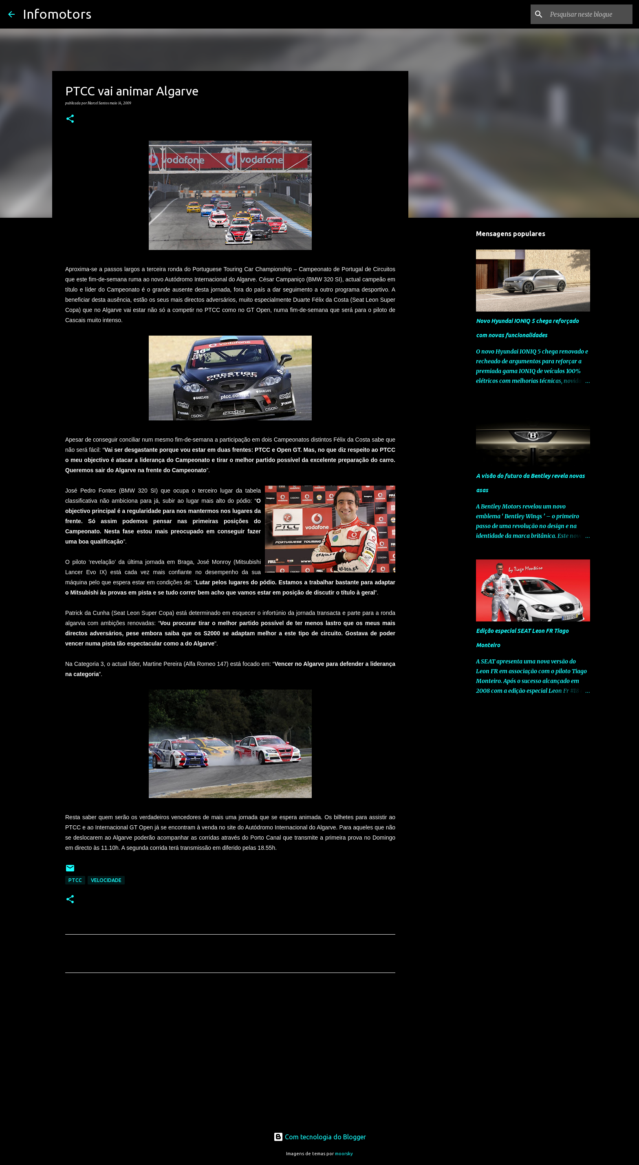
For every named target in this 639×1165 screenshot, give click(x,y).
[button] (70, 119)
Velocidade (106, 880)
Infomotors (57, 14)
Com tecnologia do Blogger (319, 1137)
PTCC (75, 880)
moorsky (344, 1153)
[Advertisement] (230, 1055)
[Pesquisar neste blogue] (589, 14)
